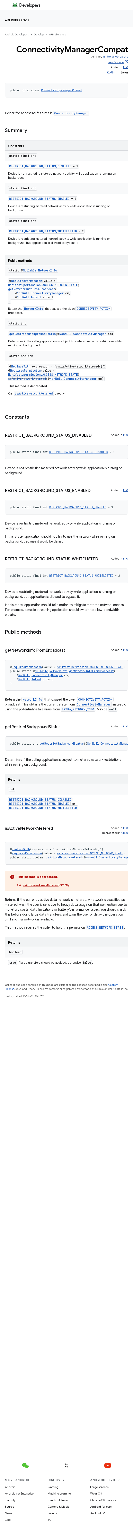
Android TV (97, 1513)
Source (9, 1506)
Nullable (29, 270)
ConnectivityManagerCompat (61, 90)
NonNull (23, 293)
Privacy (52, 1513)
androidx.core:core (115, 56)
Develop (39, 34)
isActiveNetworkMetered (27, 379)
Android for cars (101, 1506)
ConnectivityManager (71, 113)
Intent (36, 297)
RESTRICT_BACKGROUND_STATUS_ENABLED (39, 199)
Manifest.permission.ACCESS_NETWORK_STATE (43, 285)
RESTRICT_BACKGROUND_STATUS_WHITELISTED (43, 231)
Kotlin (111, 72)
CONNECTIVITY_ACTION (93, 309)
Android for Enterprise (19, 1493)
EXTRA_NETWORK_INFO (78, 709)
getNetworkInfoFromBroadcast (31, 289)
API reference (17, 20)
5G (50, 1520)
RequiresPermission (26, 281)
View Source (116, 62)
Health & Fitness (58, 1500)
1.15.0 (124, 833)
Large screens (99, 1487)
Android (10, 1487)
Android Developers (17, 34)
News (8, 1513)
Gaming (53, 1487)
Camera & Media (59, 1506)
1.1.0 (125, 67)
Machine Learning (59, 1493)
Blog (8, 1520)
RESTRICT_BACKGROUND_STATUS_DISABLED (40, 166)
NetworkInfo (47, 270)
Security (10, 1500)
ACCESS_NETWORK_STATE (105, 927)
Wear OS (96, 1493)
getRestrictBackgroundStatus (32, 334)
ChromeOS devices (103, 1500)
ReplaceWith (20, 366)
